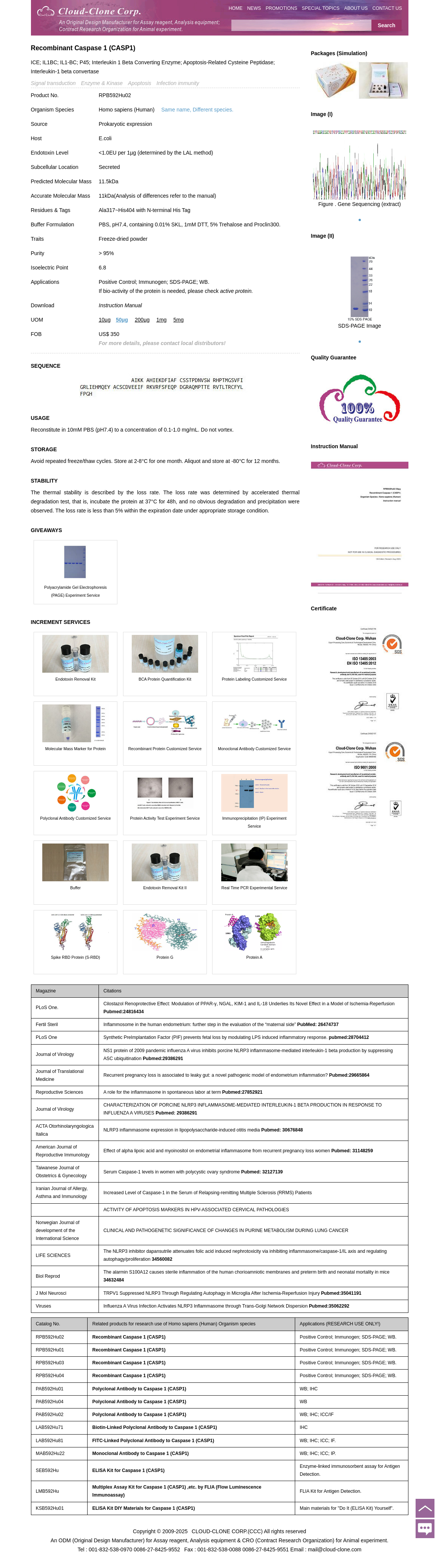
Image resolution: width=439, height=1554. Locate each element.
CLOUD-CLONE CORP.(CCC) (227, 1531)
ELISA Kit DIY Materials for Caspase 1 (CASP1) (143, 1508)
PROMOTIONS (281, 8)
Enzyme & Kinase (102, 83)
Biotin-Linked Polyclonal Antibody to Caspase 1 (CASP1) (154, 1427)
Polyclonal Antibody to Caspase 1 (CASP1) (139, 1388)
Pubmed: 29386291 (176, 1113)
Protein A (254, 957)
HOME (236, 8)
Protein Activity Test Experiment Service (165, 818)
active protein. (236, 291)
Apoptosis (139, 83)
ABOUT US (356, 8)
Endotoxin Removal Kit (75, 679)
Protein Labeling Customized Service (254, 679)
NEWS (254, 8)
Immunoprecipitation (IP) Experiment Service (254, 822)
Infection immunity (178, 83)
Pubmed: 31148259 (352, 1150)
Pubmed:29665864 (349, 1075)
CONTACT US (387, 8)
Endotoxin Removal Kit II (164, 887)
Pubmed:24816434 (123, 1011)
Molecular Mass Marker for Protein (75, 748)
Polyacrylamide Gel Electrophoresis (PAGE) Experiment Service (75, 591)
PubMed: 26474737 (318, 1024)
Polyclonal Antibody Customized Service (75, 818)
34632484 (113, 1280)
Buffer (75, 887)
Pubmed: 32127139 (262, 1172)
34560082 (162, 1259)
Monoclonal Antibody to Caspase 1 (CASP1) (140, 1453)
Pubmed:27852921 (242, 1092)
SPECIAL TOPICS (321, 8)
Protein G (165, 957)
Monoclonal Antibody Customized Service (254, 748)
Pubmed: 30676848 (282, 1130)
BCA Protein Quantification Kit (165, 679)
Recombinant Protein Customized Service (165, 748)
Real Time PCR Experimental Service (254, 887)
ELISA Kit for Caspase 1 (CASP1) (128, 1470)
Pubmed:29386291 (163, 1058)
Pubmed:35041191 (341, 1293)
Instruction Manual (120, 305)
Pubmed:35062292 (329, 1306)
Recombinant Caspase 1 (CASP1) (129, 1337)
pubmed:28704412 (349, 1037)
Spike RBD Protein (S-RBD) (75, 957)
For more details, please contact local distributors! (162, 343)
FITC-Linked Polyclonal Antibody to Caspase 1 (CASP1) (153, 1440)
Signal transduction (53, 83)
